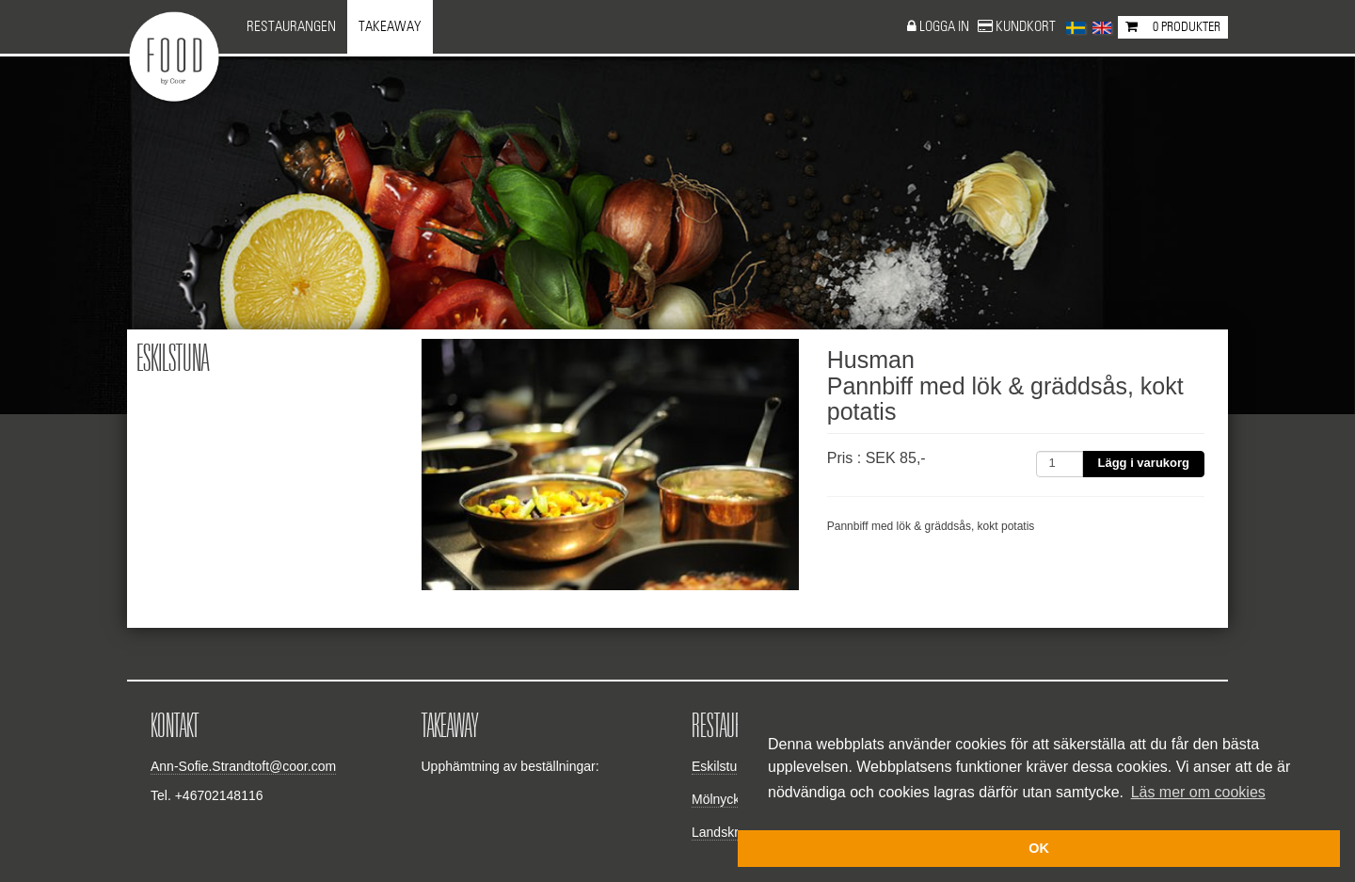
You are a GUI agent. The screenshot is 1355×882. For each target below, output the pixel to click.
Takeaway (390, 27)
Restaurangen (291, 27)
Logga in (945, 27)
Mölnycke (719, 799)
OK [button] (1038, 848)
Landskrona (726, 832)
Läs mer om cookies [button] (1198, 792)
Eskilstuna (722, 766)
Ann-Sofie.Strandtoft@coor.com (243, 766)
